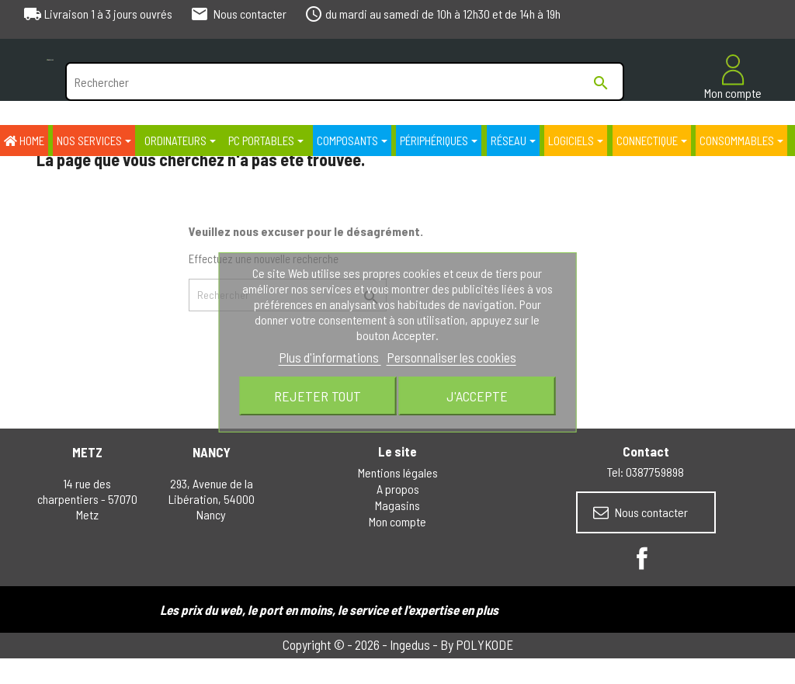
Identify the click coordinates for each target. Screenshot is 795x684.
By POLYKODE (476, 644)
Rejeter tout (317, 395)
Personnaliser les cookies (451, 357)
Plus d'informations (330, 357)
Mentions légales (398, 472)
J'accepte (477, 395)
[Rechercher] (344, 81)
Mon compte (397, 521)
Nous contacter (640, 512)
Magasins (397, 505)
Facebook (642, 558)
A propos (398, 488)
